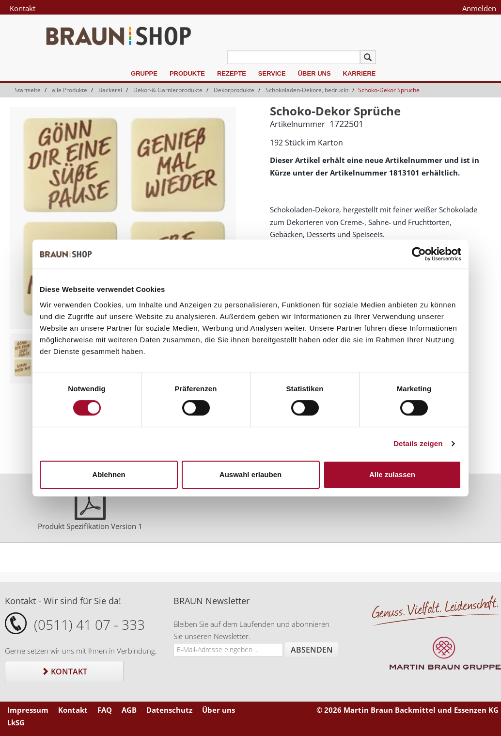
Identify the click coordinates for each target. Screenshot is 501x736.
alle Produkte (69, 90)
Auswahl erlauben (250, 474)
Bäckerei (110, 90)
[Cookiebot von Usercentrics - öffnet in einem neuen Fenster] (418, 254)
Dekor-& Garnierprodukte (168, 90)
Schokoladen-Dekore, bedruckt (307, 90)
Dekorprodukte (234, 90)
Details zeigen (417, 443)
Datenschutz (169, 710)
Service (272, 73)
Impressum (27, 710)
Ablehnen (108, 474)
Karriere (359, 73)
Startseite (28, 90)
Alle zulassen (392, 474)
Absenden (312, 649)
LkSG (16, 722)
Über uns (314, 73)
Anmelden (479, 8)
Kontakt (22, 8)
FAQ (104, 710)
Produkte (187, 73)
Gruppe (144, 73)
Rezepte (231, 73)
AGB (129, 710)
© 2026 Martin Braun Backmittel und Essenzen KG (407, 710)
